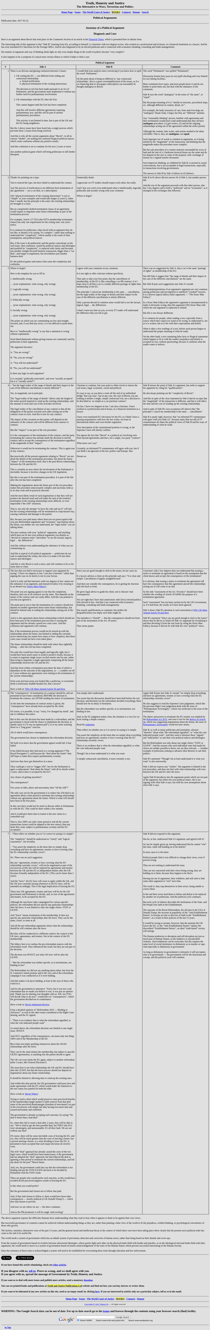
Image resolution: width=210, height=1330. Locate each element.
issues (106, 1311)
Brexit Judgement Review (37, 1004)
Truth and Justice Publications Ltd (64, 1286)
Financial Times (96, 39)
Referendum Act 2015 (156, 719)
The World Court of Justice (96, 12)
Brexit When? (31, 1094)
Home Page (67, 12)
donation (88, 1280)
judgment (89, 724)
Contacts (126, 12)
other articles (59, 1265)
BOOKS (116, 12)
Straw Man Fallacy (36, 586)
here (97, 1291)
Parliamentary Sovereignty (155, 724)
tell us (32, 1270)
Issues (78, 12)
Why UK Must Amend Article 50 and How (45, 689)
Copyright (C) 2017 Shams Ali (96, 1304)
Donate (136, 12)
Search (145, 12)
